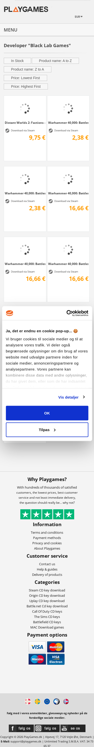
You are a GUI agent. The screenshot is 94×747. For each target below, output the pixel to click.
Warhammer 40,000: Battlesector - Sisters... (25, 264)
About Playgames (47, 548)
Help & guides (47, 569)
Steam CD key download (47, 590)
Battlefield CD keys (47, 622)
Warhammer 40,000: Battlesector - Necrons (68, 193)
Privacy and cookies (47, 543)
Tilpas (47, 429)
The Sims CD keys (47, 616)
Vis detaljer (68, 397)
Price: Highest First (26, 86)
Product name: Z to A (27, 69)
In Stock (17, 61)
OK (47, 413)
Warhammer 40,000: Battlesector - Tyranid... (68, 123)
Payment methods (47, 537)
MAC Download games (47, 627)
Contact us (47, 564)
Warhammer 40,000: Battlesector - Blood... (25, 193)
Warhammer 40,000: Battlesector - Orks (68, 264)
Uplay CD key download (47, 601)
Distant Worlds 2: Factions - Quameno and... (25, 123)
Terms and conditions (47, 532)
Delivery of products (47, 574)
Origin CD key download (47, 595)
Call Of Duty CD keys (47, 611)
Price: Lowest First (25, 78)
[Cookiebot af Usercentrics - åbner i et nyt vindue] (67, 313)
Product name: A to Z (55, 61)
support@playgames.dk (26, 741)
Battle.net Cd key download (47, 606)
